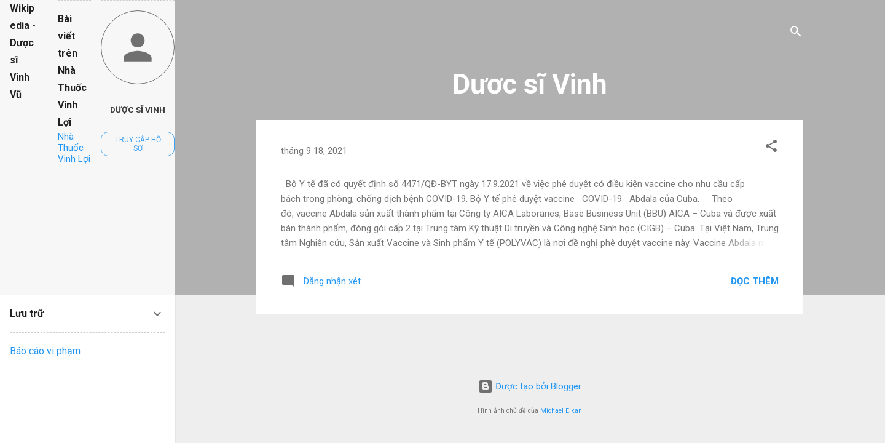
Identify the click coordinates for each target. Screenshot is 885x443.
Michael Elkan (561, 411)
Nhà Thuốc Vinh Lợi (74, 147)
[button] (771, 148)
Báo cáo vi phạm (45, 351)
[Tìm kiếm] (796, 33)
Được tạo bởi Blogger (529, 386)
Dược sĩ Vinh (137, 109)
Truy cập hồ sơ (138, 144)
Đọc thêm (755, 281)
